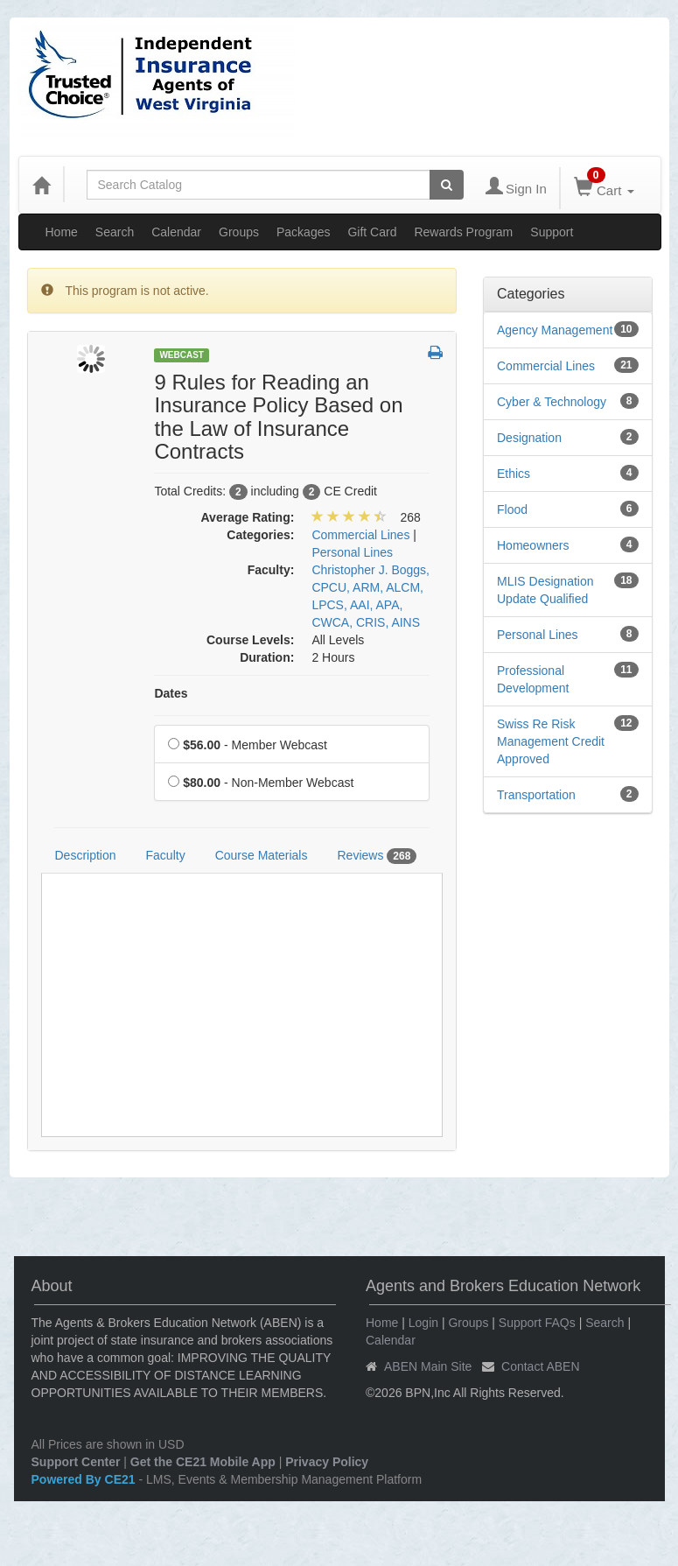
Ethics (513, 474)
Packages (303, 232)
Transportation (536, 795)
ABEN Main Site (428, 1366)
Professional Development (533, 679)
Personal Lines (537, 635)
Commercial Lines (546, 366)
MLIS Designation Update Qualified (545, 590)
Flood (512, 509)
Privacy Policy (326, 1462)
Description (85, 855)
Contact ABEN (540, 1366)
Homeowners (533, 545)
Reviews (376, 856)
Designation (529, 438)
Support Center (76, 1462)
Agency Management (554, 330)
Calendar (176, 232)
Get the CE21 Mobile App (203, 1462)
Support (551, 232)
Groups (239, 232)
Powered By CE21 (85, 1479)
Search (114, 232)
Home (61, 232)
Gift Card (371, 232)
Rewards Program (463, 232)
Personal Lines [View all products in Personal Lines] (352, 552)
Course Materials (261, 855)
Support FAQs (537, 1323)
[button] (435, 353)
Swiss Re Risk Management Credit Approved (551, 741)
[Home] (41, 185)
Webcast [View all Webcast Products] (181, 355)
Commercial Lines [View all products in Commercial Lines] (360, 535)
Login (423, 1323)
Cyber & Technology (551, 402)
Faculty (165, 855)
